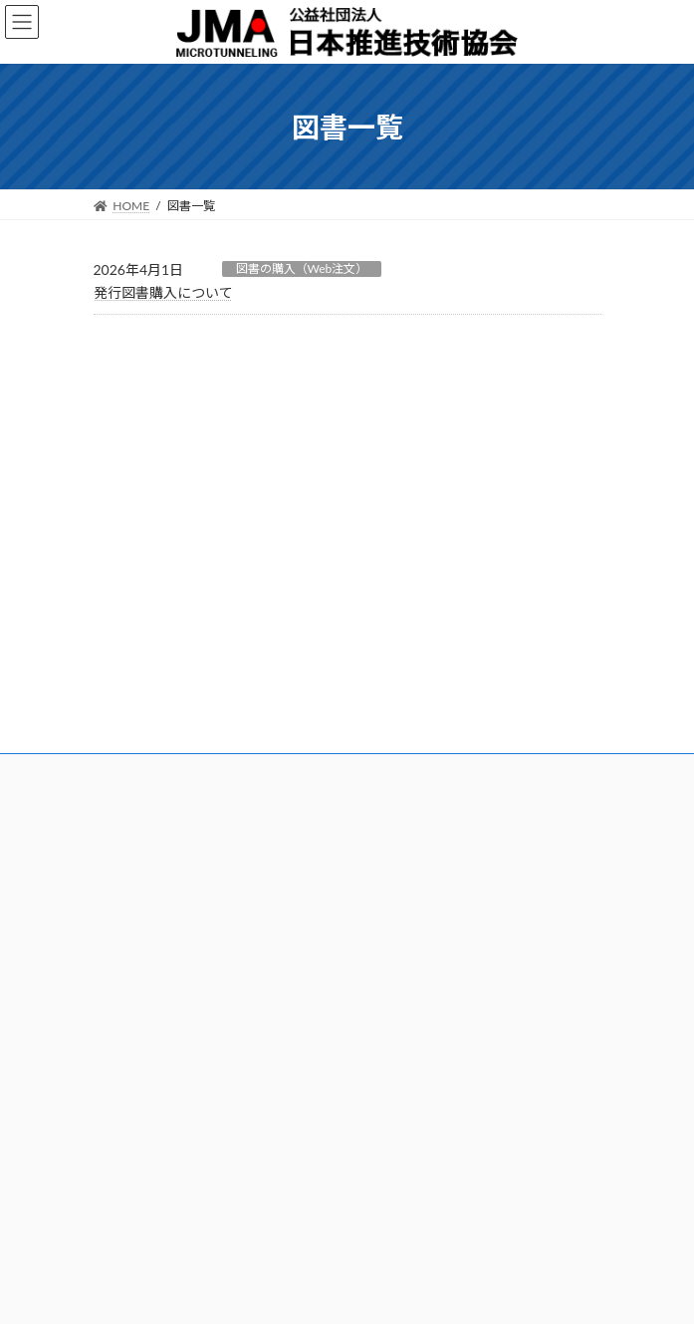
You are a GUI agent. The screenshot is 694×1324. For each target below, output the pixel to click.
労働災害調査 (398, 993)
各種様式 (386, 969)
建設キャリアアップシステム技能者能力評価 (213, 828)
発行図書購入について (163, 292)
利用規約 (386, 853)
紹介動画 (386, 1042)
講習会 (111, 969)
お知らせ (390, 1106)
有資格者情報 (398, 756)
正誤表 (380, 877)
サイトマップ (404, 1157)
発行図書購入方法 (410, 828)
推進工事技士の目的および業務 (446, 635)
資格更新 (386, 708)
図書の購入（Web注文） (302, 268)
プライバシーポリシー (541, 517)
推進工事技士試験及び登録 (434, 683)
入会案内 (117, 660)
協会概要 (117, 635)
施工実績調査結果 (410, 1018)
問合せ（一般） (135, 1114)
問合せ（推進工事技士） (159, 1163)
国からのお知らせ (418, 1080)
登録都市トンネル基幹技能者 (171, 853)
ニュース (131, 409)
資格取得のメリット (416, 660)
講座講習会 (123, 993)
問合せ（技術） (135, 1139)
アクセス (117, 708)
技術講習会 (123, 1018)
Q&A (375, 902)
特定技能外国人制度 (147, 877)
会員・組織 (123, 683)
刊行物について (152, 450)
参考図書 (386, 732)
